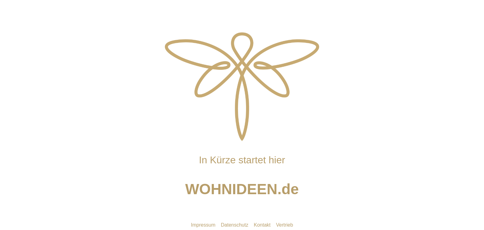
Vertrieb (284, 225)
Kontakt (262, 225)
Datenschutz (234, 225)
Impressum (203, 225)
